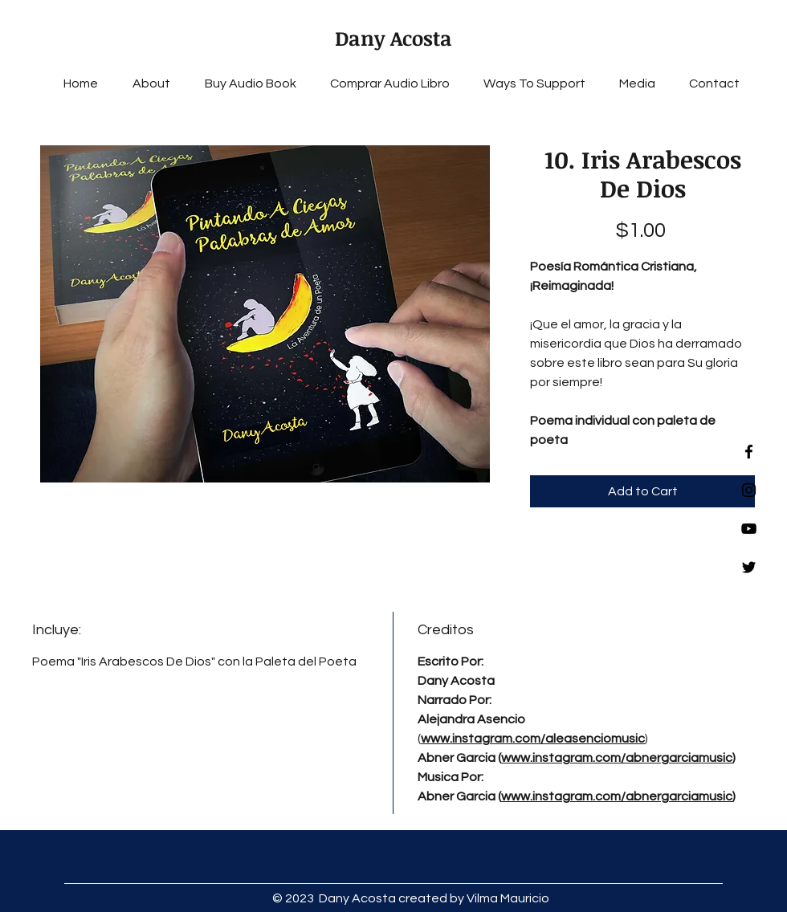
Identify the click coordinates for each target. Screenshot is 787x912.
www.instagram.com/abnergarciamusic (616, 757)
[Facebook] (749, 451)
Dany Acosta (393, 37)
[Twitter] (749, 567)
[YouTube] (749, 528)
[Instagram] (749, 490)
